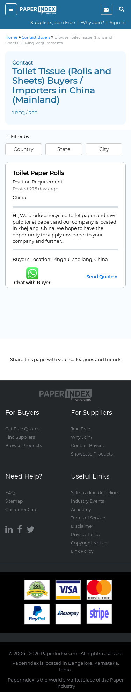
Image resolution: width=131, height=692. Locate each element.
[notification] (106, 9)
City (104, 149)
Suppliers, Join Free (52, 22)
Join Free (80, 428)
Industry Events (87, 501)
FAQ (10, 492)
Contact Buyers (87, 445)
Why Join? (92, 22)
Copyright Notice (89, 543)
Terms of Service (88, 517)
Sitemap (14, 501)
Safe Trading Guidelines (95, 492)
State (63, 149)
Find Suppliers (20, 437)
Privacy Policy (86, 534)
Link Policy (82, 551)
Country (24, 149)
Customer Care (21, 509)
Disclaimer (82, 526)
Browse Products (23, 445)
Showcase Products (92, 454)
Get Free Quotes (22, 428)
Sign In (118, 22)
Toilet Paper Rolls (38, 173)
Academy (81, 509)
